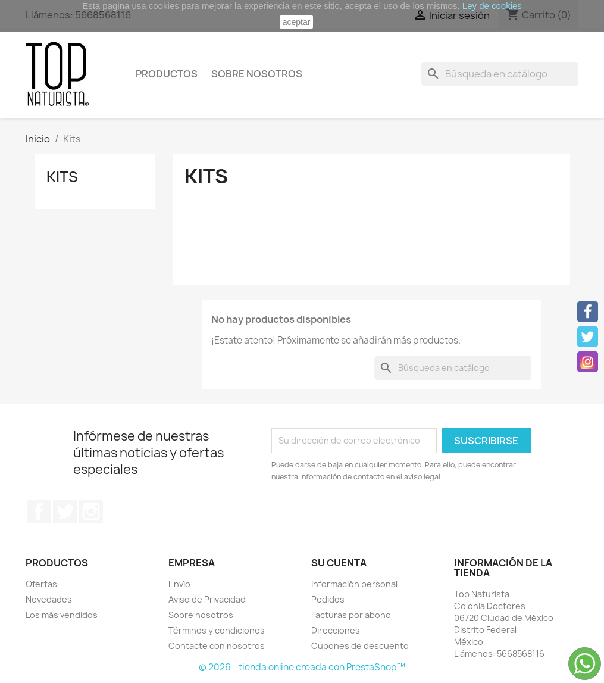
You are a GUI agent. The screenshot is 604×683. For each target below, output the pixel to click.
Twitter (65, 511)
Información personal (354, 584)
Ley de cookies (492, 6)
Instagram (91, 511)
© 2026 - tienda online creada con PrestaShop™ (302, 667)
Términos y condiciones (216, 630)
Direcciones (335, 630)
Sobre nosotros (256, 73)
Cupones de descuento (360, 645)
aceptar (297, 22)
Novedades (49, 599)
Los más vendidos (62, 614)
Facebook (39, 511)
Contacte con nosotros (216, 645)
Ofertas (41, 584)
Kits (62, 177)
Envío (179, 584)
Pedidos (328, 599)
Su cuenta (339, 562)
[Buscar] (499, 74)
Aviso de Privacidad (207, 599)
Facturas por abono (351, 614)
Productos (167, 73)
